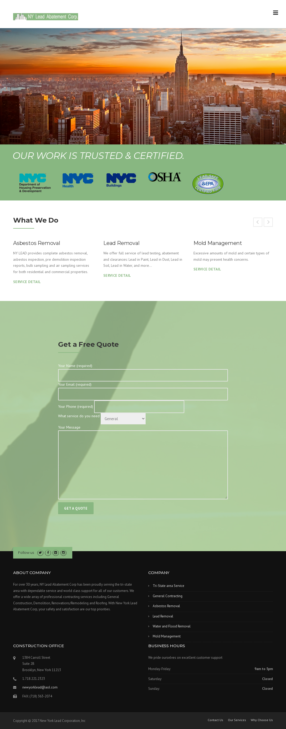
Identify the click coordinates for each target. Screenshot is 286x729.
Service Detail (27, 281)
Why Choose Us (262, 720)
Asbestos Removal (36, 243)
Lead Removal (121, 243)
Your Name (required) (143, 370)
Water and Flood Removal (172, 626)
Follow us (26, 552)
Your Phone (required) (121, 406)
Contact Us (215, 720)
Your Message (143, 463)
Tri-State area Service (168, 586)
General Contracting (167, 596)
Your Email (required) (143, 389)
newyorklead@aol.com (40, 687)
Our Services (237, 720)
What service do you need (102, 416)
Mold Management (217, 243)
